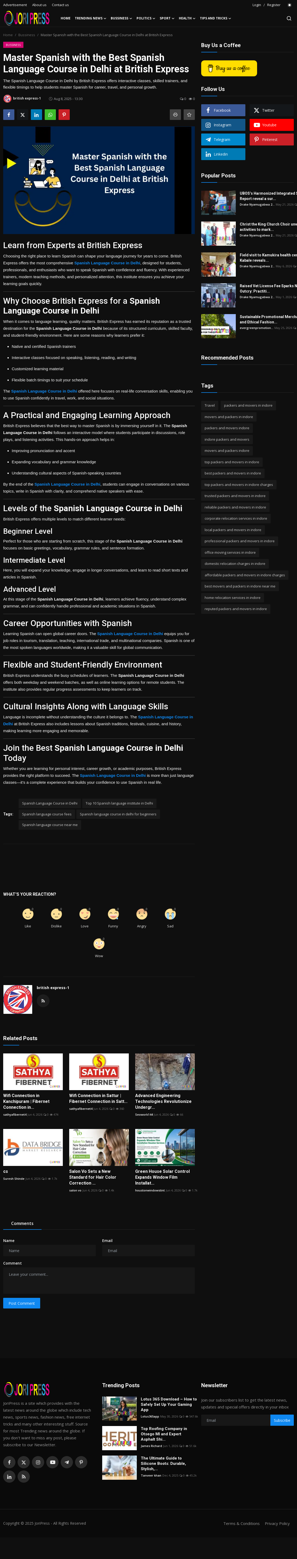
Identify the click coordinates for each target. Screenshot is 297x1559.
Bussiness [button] (121, 18)
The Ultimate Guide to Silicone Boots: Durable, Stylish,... (163, 1463)
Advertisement (15, 4)
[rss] (24, 1476)
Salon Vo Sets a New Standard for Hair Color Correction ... (92, 1177)
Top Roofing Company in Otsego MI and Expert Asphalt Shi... (164, 1434)
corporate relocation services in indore (236, 518)
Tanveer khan (151, 1475)
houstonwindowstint (150, 1190)
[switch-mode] (290, 5)
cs (5, 1171)
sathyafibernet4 (14, 1114)
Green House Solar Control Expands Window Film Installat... (162, 1177)
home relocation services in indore (233, 597)
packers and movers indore (227, 428)
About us (39, 4)
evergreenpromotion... (256, 328)
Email (107, 1240)
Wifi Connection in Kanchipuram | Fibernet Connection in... (26, 1101)
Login (257, 4)
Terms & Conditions (241, 1523)
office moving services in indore (230, 552)
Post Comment (22, 1303)
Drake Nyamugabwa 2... (257, 204)
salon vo (75, 1190)
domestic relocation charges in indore (235, 563)
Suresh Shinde (13, 1179)
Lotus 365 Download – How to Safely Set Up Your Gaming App (169, 1404)
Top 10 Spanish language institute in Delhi (119, 803)
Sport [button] (167, 18)
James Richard (151, 1446)
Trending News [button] (90, 18)
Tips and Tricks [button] (215, 18)
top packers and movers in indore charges (239, 484)
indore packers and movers (227, 439)
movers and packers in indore (229, 416)
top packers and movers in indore (232, 462)
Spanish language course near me (50, 824)
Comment (12, 1263)
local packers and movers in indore (233, 529)
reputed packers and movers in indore (236, 608)
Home (66, 18)
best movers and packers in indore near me (240, 586)
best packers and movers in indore (233, 473)
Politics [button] (146, 18)
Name (8, 1240)
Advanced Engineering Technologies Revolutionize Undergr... (163, 1101)
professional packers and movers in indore (240, 541)
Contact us (60, 4)
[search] (289, 18)
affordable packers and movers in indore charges (245, 575)
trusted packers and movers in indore (235, 495)
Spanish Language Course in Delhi (49, 803)
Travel (210, 405)
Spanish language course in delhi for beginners (118, 814)
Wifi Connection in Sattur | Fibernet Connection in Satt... (98, 1098)
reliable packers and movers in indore (235, 507)
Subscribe (282, 1420)
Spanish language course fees (47, 814)
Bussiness (26, 34)
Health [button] (187, 18)
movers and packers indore (227, 450)
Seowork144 (144, 1114)
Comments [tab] (22, 1223)
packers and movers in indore (248, 405)
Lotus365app (150, 1416)
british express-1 (53, 987)
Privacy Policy (277, 1523)
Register (273, 4)
